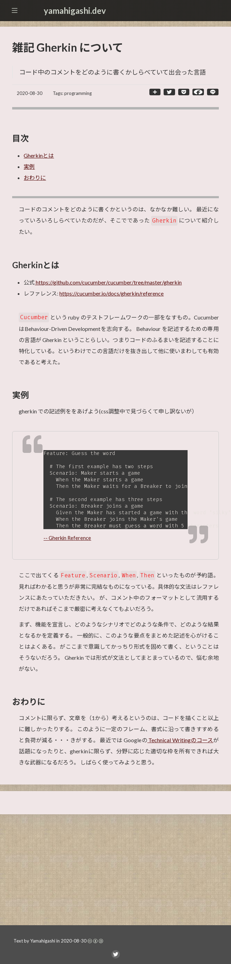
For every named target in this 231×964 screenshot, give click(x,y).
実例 (29, 166)
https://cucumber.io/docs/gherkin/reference (111, 293)
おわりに (35, 177)
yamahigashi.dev (75, 11)
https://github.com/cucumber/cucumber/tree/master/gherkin (108, 282)
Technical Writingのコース (180, 744)
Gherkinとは (39, 155)
